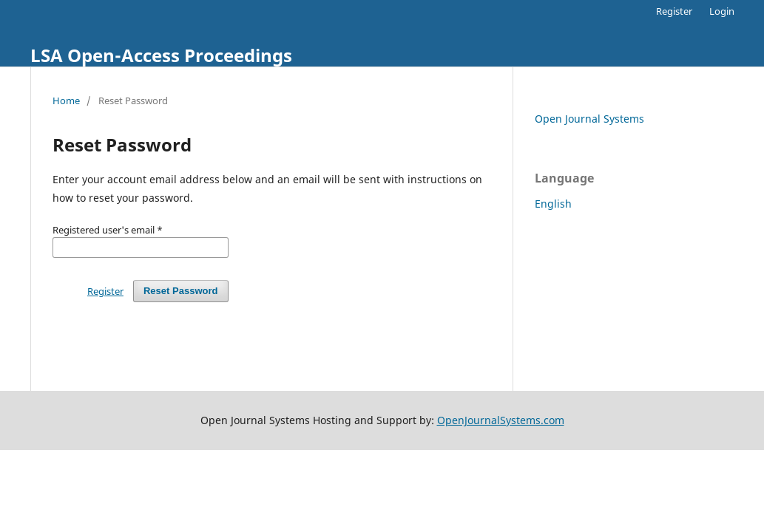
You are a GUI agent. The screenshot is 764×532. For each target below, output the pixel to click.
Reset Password (180, 290)
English (553, 204)
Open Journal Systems (589, 119)
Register (674, 11)
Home (66, 100)
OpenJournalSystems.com (500, 420)
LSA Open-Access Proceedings (161, 55)
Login (721, 11)
